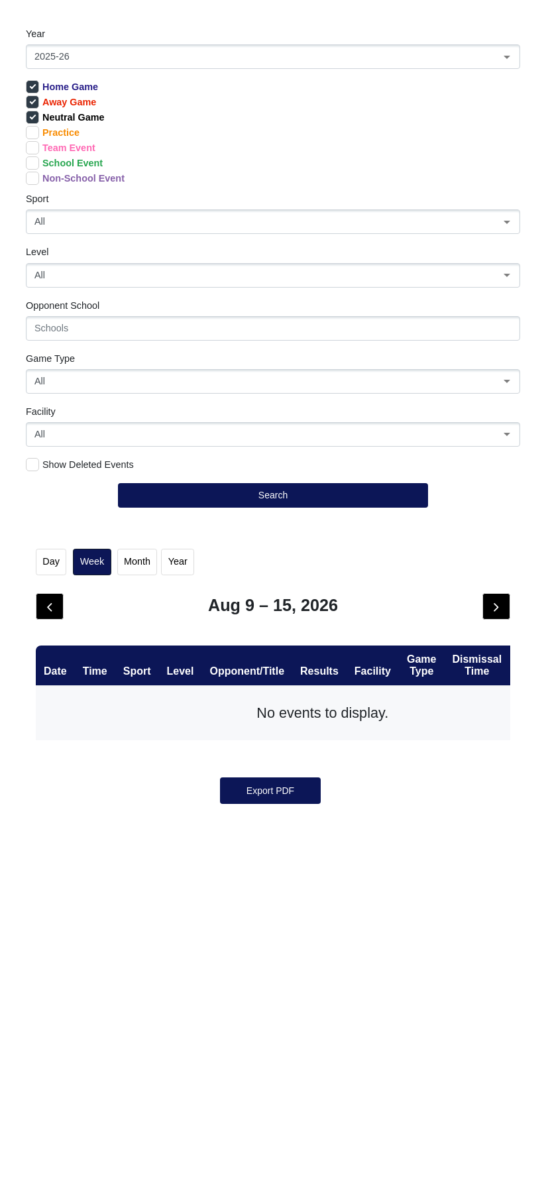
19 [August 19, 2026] (273, 887)
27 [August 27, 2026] (340, 963)
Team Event (60, 147)
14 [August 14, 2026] (407, 812)
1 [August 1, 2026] (474, 660)
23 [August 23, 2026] (71, 963)
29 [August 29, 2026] (474, 963)
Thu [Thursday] (340, 639)
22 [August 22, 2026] (474, 887)
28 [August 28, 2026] (407, 963)
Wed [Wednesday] (272, 639)
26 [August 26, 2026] (273, 963)
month (137, 561)
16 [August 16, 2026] (71, 887)
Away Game (61, 102)
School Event (64, 163)
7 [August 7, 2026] (407, 736)
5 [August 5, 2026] (273, 736)
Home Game (62, 86)
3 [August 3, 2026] (138, 736)
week (92, 561)
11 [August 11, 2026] (206, 812)
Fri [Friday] (407, 639)
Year (35, 33)
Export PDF (270, 1144)
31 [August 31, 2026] (138, 1038)
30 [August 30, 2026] (71, 1038)
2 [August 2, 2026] (71, 736)
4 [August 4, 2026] (206, 736)
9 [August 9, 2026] (71, 812)
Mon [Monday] (138, 639)
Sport (37, 199)
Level (37, 252)
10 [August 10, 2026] (138, 812)
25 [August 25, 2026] (206, 963)
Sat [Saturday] (474, 639)
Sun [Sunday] (71, 639)
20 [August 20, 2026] (340, 887)
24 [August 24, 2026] (138, 963)
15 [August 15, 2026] (474, 812)
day (51, 561)
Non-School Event (75, 178)
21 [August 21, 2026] (407, 887)
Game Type (50, 358)
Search (273, 495)
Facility (41, 411)
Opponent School (62, 305)
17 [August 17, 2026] (138, 887)
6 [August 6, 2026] (340, 736)
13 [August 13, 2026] (340, 812)
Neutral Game (65, 117)
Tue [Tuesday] (205, 639)
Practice (53, 132)
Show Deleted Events (80, 464)
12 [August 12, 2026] (273, 812)
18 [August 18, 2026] (206, 887)
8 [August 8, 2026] (474, 736)
